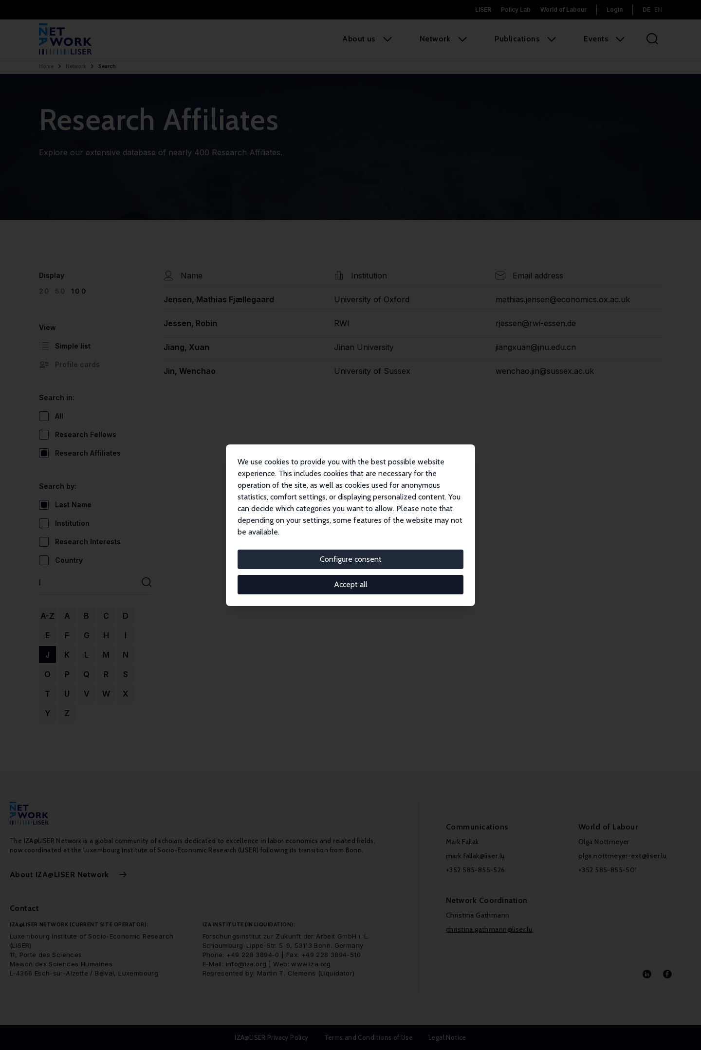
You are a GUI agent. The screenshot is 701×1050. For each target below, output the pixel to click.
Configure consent (351, 559)
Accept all (351, 584)
